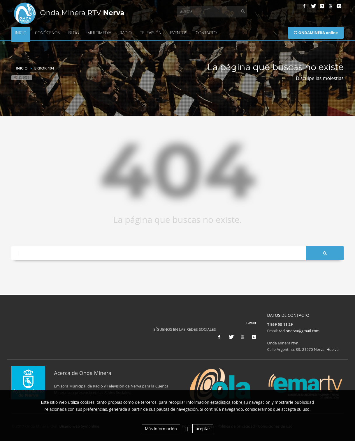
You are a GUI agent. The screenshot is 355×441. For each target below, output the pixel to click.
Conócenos (47, 32)
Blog (73, 32)
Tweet (251, 323)
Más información (161, 428)
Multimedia (99, 32)
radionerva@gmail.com (299, 330)
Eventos (178, 32)
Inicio (21, 32)
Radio (126, 32)
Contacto (206, 32)
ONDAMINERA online (316, 32)
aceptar (203, 428)
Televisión (151, 32)
